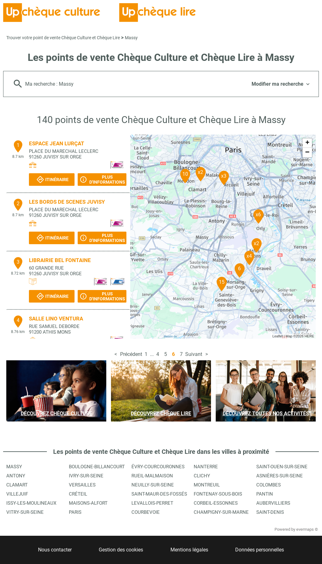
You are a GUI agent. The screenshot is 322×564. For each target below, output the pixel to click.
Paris (75, 512)
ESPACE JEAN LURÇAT (56, 143)
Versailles (82, 485)
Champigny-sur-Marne (221, 512)
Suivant (193, 354)
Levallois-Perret (152, 503)
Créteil (78, 494)
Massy (131, 37)
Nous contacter (55, 550)
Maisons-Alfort (88, 503)
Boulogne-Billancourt (97, 467)
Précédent (131, 354)
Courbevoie (145, 512)
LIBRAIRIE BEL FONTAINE (60, 260)
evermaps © (307, 529)
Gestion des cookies (121, 550)
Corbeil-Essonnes (216, 503)
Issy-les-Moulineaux (31, 503)
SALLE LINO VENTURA (56, 318)
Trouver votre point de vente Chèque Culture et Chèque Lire (63, 37)
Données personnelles (259, 550)
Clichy (202, 476)
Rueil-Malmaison (152, 476)
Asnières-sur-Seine (279, 476)
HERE (309, 336)
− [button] (307, 152)
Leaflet (277, 336)
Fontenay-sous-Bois (218, 494)
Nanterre (206, 467)
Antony (15, 476)
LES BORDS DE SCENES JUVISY (67, 202)
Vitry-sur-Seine (25, 512)
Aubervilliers (273, 503)
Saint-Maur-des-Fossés (159, 494)
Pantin (264, 494)
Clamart (17, 485)
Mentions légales (189, 550)
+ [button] (307, 143)
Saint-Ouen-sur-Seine (282, 467)
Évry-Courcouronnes (158, 467)
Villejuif (17, 494)
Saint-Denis (270, 512)
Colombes (268, 485)
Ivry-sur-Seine (86, 476)
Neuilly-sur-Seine (152, 485)
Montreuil (207, 485)
